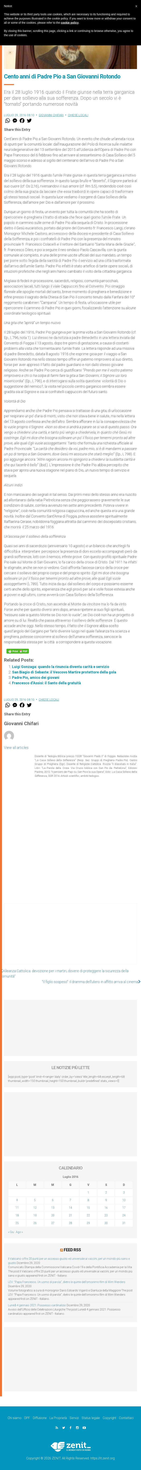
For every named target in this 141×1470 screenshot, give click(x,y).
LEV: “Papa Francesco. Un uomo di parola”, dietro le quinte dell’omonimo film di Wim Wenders (66, 1282)
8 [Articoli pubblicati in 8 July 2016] (88, 1200)
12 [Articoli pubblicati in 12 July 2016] (35, 1207)
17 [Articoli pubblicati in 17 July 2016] (124, 1207)
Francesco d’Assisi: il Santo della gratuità (46, 683)
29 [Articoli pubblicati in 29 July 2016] (88, 1223)
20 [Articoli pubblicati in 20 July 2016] (52, 1215)
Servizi (74, 1418)
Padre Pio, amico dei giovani (35, 677)
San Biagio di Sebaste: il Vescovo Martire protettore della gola (64, 672)
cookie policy (70, 22)
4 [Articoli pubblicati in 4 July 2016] (17, 1200)
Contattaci (126, 1418)
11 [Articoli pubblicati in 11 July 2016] (17, 1207)
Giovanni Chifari (51, 115)
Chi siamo (14, 1418)
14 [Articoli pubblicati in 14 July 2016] (70, 1207)
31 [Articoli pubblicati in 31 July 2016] (124, 1223)
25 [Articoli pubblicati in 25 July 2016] (17, 1223)
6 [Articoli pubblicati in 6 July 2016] (53, 1200)
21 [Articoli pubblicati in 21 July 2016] (70, 1215)
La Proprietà (58, 1418)
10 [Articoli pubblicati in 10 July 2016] (124, 1200)
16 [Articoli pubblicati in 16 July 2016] (106, 1207)
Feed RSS (72, 1249)
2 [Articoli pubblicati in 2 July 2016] (106, 1192)
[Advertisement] (70, 938)
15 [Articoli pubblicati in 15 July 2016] (88, 1207)
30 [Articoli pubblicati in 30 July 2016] (106, 1223)
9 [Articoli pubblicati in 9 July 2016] (106, 1200)
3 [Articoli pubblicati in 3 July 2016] (124, 1192)
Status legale (91, 1418)
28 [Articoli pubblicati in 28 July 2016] (70, 1223)
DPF (27, 1418)
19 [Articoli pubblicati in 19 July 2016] (35, 1215)
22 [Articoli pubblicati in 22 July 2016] (88, 1215)
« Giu (11, 1232)
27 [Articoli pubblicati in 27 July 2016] (52, 1223)
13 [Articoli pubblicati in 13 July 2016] (52, 1207)
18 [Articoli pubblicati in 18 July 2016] (17, 1215)
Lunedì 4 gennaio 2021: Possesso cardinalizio (37, 1305)
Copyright (109, 1418)
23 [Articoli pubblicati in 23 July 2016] (106, 1215)
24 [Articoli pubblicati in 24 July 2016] (124, 1215)
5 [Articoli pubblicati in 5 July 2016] (35, 1200)
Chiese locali (78, 115)
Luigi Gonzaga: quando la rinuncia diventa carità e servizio (60, 667)
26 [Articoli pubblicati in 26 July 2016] (35, 1223)
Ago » (19, 1232)
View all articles (16, 747)
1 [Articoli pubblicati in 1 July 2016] (88, 1192)
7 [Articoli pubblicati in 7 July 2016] (70, 1200)
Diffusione (40, 1418)
